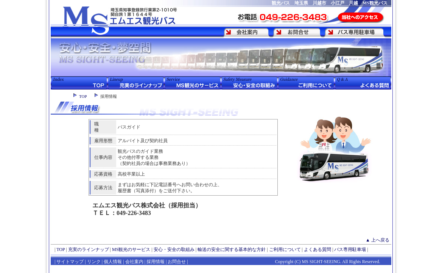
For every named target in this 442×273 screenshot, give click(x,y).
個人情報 (113, 261)
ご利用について (285, 249)
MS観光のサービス (131, 249)
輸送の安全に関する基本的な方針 (232, 249)
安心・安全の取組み (174, 249)
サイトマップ (70, 261)
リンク (93, 261)
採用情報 (155, 261)
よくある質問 (317, 249)
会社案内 (134, 261)
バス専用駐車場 (350, 249)
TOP (83, 96)
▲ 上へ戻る (377, 240)
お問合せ (177, 261)
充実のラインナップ (88, 249)
